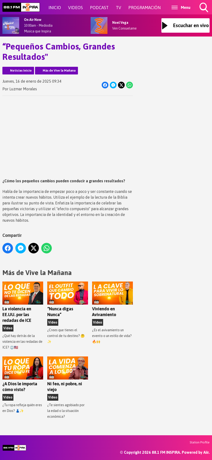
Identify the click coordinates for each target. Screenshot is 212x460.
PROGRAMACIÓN (144, 7)
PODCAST (99, 7)
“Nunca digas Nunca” (67, 299)
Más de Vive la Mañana (59, 70)
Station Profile (200, 442)
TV (118, 7)
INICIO (54, 7)
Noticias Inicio (21, 70)
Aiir (206, 452)
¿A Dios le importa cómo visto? (22, 374)
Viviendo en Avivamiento (112, 299)
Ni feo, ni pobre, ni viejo (67, 374)
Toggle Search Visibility (204, 8)
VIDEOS (75, 7)
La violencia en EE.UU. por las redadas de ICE (22, 302)
